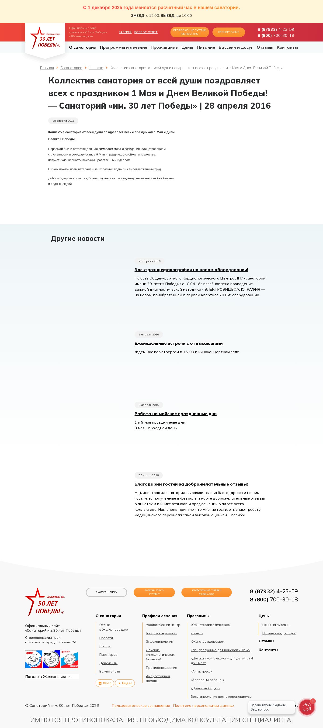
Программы (198, 615)
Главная (47, 67)
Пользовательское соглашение (141, 705)
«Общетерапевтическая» (210, 625)
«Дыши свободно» (205, 688)
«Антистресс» (201, 671)
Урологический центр (163, 625)
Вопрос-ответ (146, 32)
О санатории (82, 47)
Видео (125, 683)
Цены (187, 47)
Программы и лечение (123, 47)
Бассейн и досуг (236, 47)
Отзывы (265, 47)
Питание (206, 47)
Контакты (287, 47)
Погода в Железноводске (49, 676)
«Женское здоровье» (207, 641)
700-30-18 (276, 35)
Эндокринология (159, 641)
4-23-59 (276, 29)
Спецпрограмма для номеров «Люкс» (220, 650)
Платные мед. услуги (278, 633)
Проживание (164, 47)
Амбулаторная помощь (158, 678)
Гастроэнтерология (161, 633)
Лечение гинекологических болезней (160, 654)
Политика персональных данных (203, 705)
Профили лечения (159, 615)
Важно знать (109, 671)
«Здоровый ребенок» (208, 680)
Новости (96, 67)
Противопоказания (161, 668)
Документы (108, 663)
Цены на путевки (275, 625)
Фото (104, 683)
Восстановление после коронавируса (221, 696)
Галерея (125, 32)
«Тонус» (197, 633)
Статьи (105, 646)
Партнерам (108, 654)
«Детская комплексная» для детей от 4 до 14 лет (222, 660)
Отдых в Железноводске (113, 627)
